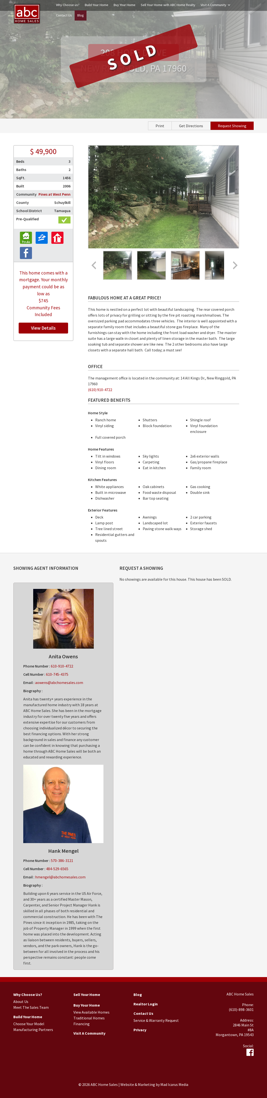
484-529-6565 (57, 868)
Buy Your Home (124, 5)
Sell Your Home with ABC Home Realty (168, 5)
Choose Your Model (28, 1023)
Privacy (140, 1029)
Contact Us (64, 15)
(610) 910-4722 (100, 389)
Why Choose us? (67, 5)
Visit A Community (213, 5)
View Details (43, 328)
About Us (20, 1001)
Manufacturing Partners (33, 1029)
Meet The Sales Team (31, 1007)
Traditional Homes (89, 1018)
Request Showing (232, 125)
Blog (80, 15)
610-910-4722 (62, 666)
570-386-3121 (62, 860)
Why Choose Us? (27, 994)
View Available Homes (91, 1012)
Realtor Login (146, 1004)
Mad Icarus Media (174, 1084)
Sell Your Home (86, 994)
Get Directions (191, 125)
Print (160, 125)
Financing (81, 1023)
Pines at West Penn (55, 194)
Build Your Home (96, 5)
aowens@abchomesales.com (59, 682)
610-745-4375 (57, 674)
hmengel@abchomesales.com (60, 877)
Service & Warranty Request (156, 1020)
